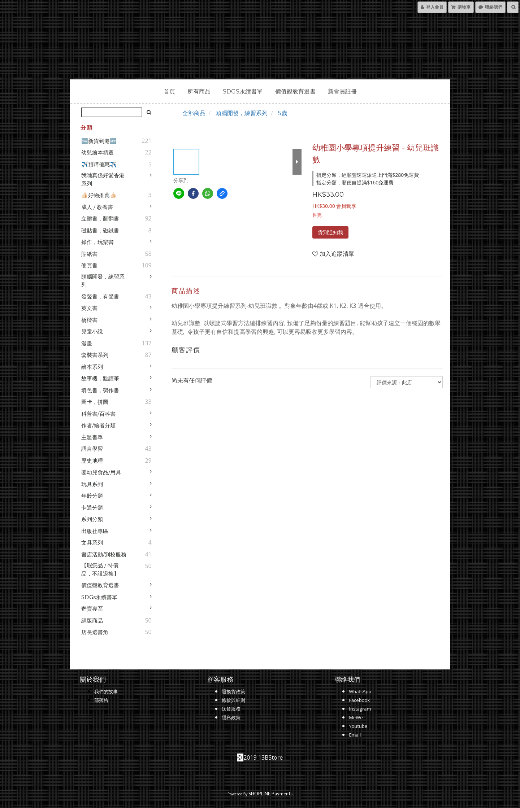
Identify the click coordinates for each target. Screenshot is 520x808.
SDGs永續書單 (243, 91)
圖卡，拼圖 (94, 401)
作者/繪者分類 (98, 425)
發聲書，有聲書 (100, 296)
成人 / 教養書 (97, 207)
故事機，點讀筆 (100, 378)
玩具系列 (92, 484)
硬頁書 (89, 265)
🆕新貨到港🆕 (99, 140)
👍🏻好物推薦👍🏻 (99, 195)
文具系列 (92, 542)
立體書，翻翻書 (100, 218)
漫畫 (86, 343)
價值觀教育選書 (295, 91)
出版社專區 (94, 531)
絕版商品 (92, 620)
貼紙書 (89, 253)
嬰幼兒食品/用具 (101, 472)
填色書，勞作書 (100, 390)
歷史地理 (92, 460)
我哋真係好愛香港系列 (103, 179)
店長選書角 (94, 632)
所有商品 (199, 91)
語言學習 (92, 448)
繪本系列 (92, 366)
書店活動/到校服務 (103, 554)
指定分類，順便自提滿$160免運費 (355, 182)
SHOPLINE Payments (270, 793)
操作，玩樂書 (97, 242)
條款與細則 (233, 700)
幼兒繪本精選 (97, 152)
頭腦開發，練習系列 (103, 280)
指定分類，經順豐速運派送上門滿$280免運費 (367, 174)
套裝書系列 (94, 354)
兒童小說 (92, 331)
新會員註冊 (342, 91)
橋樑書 (89, 319)
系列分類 (92, 519)
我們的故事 (106, 691)
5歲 (282, 113)
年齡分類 (92, 495)
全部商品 (193, 113)
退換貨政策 (233, 691)
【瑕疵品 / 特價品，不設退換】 (100, 569)
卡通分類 (92, 507)
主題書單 (92, 437)
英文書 (89, 308)
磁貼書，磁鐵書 (100, 230)
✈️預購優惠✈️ (99, 164)
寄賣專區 (92, 608)
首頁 (169, 91)
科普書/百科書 (98, 413)
